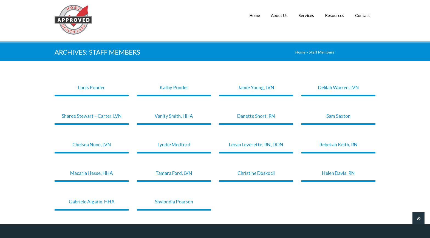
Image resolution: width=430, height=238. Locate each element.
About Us (279, 15)
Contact (362, 15)
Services (306, 15)
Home (254, 15)
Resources (334, 15)
